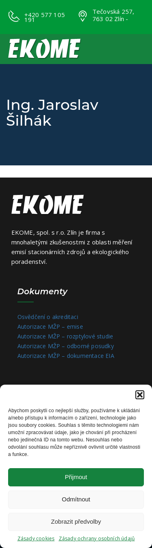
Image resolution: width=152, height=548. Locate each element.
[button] (140, 395)
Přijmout (76, 476)
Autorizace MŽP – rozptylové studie (65, 336)
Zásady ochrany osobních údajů (97, 538)
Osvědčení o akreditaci (47, 317)
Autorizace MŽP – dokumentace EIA (65, 356)
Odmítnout (76, 499)
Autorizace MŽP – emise (50, 326)
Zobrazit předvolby (76, 521)
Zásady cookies (36, 538)
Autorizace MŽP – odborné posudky (65, 346)
